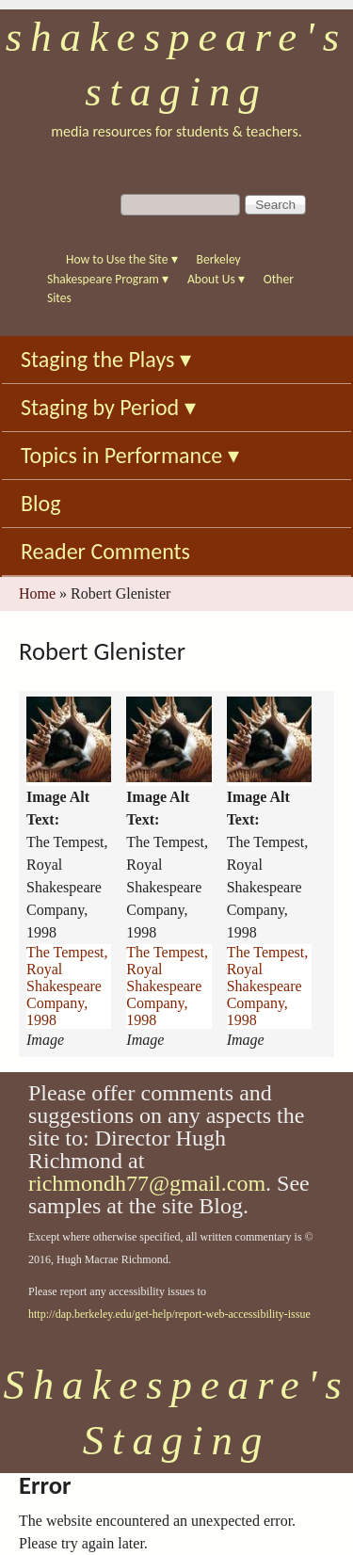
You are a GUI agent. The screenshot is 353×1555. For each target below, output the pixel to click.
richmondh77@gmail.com (146, 1183)
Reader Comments (105, 551)
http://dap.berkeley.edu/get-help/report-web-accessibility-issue (169, 1314)
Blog (41, 503)
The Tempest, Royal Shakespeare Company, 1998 (67, 986)
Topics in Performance (130, 455)
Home (37, 593)
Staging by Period (108, 407)
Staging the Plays (106, 359)
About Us (216, 279)
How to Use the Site (122, 259)
